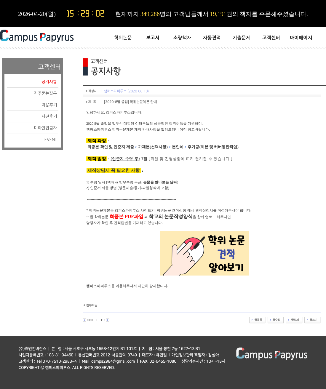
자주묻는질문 (45, 93)
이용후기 (49, 105)
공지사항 (49, 82)
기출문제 (241, 38)
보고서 (152, 38)
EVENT (50, 139)
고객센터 (271, 38)
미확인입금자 (45, 128)
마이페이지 (301, 38)
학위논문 (123, 38)
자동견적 (212, 38)
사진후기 (49, 116)
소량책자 (182, 38)
